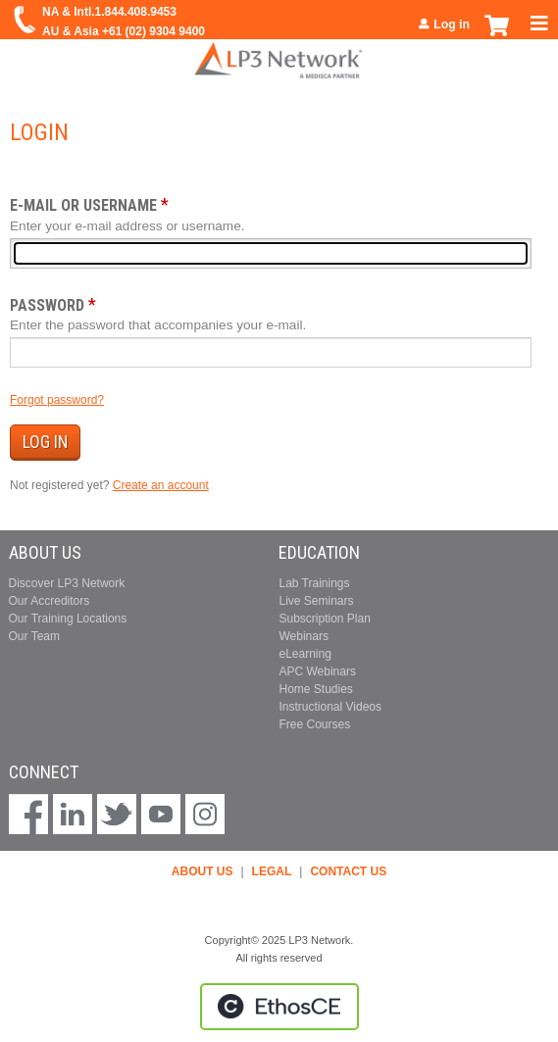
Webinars (303, 636)
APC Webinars (317, 671)
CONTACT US (348, 871)
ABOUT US (202, 871)
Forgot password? (57, 400)
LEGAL (272, 871)
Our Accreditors (49, 601)
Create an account (161, 485)
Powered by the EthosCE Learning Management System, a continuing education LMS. (279, 1006)
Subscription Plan (324, 618)
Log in (451, 24)
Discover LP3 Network (67, 583)
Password (47, 305)
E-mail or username (83, 205)
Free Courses (314, 724)
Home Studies (315, 689)
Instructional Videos (330, 707)
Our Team (34, 636)
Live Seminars (316, 601)
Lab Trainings (314, 583)
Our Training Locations (68, 618)
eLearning (304, 654)
